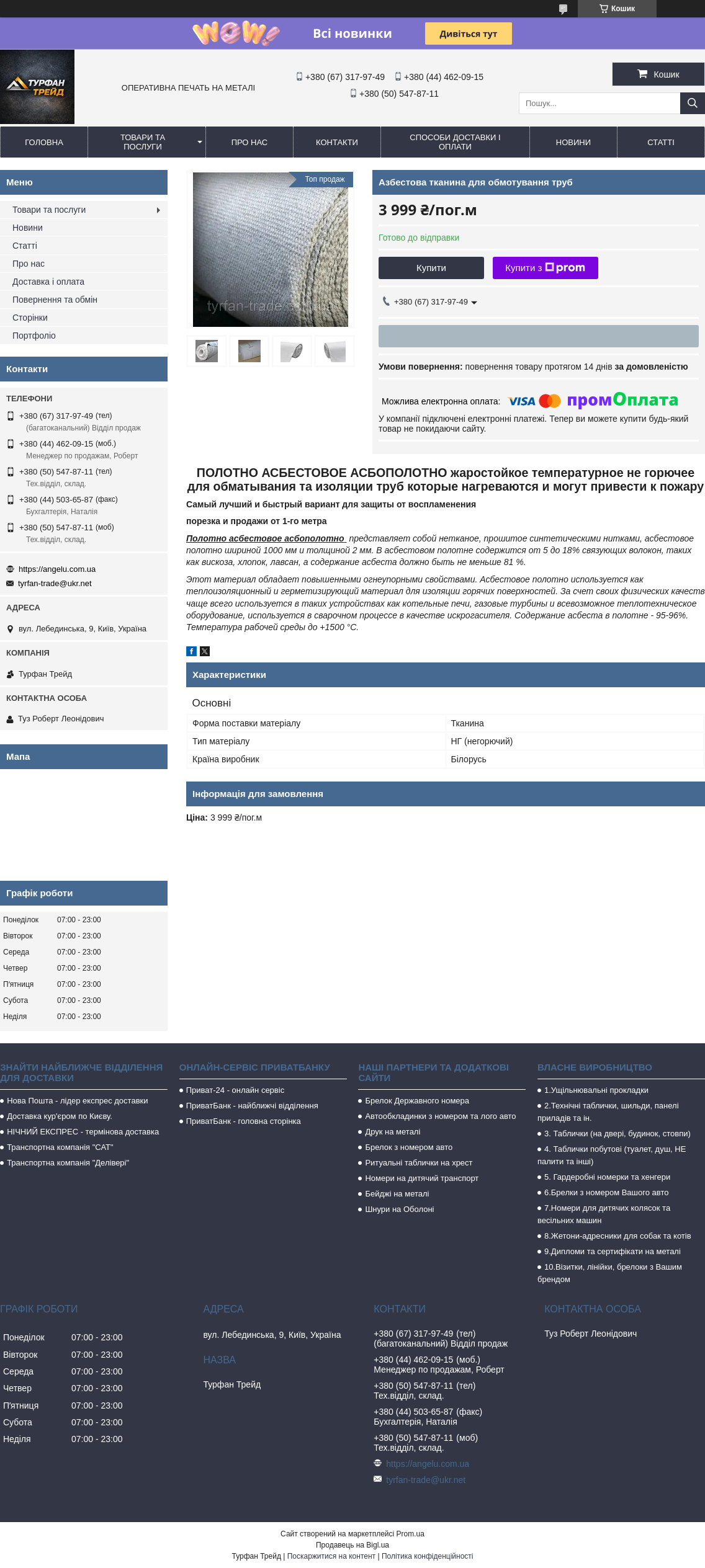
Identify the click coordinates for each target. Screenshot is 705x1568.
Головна (44, 142)
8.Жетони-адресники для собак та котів (617, 1236)
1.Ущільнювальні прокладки (596, 1090)
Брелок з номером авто (408, 1147)
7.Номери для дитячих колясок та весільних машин (603, 1214)
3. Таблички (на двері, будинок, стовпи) (617, 1133)
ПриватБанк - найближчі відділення (252, 1105)
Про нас (249, 142)
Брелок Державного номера (417, 1100)
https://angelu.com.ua (57, 569)
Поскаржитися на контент (331, 1556)
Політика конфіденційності (428, 1556)
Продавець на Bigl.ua (352, 1545)
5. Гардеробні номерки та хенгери (607, 1177)
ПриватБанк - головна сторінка (243, 1121)
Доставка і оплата (48, 282)
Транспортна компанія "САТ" (60, 1147)
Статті (661, 142)
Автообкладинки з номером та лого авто (440, 1116)
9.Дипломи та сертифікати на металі (612, 1251)
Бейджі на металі (397, 1193)
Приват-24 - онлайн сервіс (235, 1090)
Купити (431, 267)
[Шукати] (692, 103)
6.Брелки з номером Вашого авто (606, 1192)
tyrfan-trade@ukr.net (55, 583)
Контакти (337, 142)
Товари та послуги (142, 142)
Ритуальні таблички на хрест (418, 1162)
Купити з (545, 268)
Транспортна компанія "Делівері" (68, 1162)
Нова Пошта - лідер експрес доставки (77, 1100)
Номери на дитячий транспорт (421, 1178)
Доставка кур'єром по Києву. (59, 1116)
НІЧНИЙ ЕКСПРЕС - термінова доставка (83, 1131)
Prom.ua (410, 1534)
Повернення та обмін (54, 300)
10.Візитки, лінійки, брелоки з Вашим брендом (609, 1273)
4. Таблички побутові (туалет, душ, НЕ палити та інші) (611, 1155)
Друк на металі (392, 1131)
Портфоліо (34, 336)
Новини (573, 142)
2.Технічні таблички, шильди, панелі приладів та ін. (608, 1112)
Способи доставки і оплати (455, 142)
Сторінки (30, 318)
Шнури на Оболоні (399, 1209)
